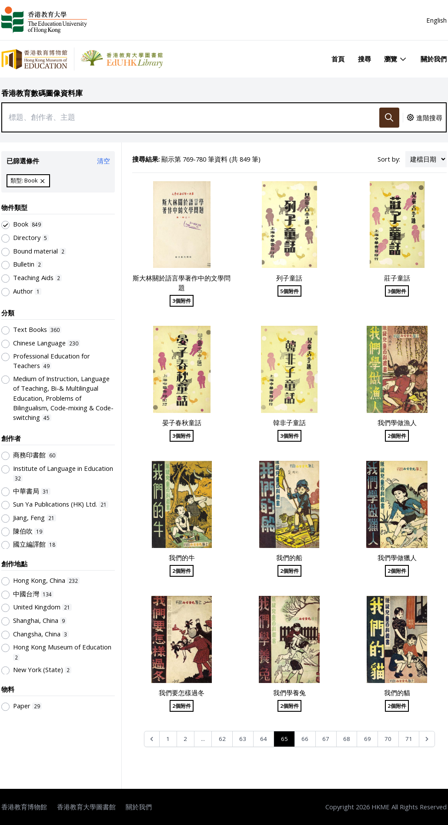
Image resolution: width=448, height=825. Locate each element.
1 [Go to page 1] (168, 739)
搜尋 (364, 58)
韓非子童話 (289, 422)
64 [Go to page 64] (263, 739)
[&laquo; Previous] (152, 739)
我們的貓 (397, 692)
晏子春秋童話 (181, 422)
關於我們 (434, 58)
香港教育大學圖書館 (86, 806)
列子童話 (289, 278)
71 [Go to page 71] (408, 739)
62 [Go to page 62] (222, 739)
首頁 (337, 58)
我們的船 (289, 557)
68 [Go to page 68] (346, 739)
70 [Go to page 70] (387, 739)
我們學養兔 (289, 692)
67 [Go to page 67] (325, 739)
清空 (103, 160)
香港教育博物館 (24, 806)
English (436, 20)
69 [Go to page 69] (367, 739)
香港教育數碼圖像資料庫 (42, 93)
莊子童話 (397, 278)
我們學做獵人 (397, 557)
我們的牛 (182, 557)
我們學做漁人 (397, 422)
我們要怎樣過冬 (181, 692)
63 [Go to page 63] (242, 739)
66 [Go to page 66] (304, 739)
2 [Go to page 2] (185, 739)
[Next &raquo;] (427, 739)
